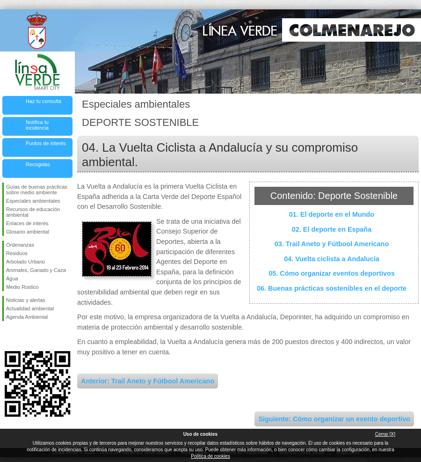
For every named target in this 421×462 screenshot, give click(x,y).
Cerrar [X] (385, 434)
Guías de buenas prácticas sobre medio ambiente (36, 189)
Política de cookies (210, 456)
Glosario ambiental (27, 232)
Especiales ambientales (33, 201)
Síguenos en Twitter (23, 336)
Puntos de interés (46, 143)
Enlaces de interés (27, 223)
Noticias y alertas (25, 300)
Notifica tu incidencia (37, 125)
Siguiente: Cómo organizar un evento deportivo (334, 419)
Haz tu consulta (43, 101)
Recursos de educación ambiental (33, 212)
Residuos (17, 253)
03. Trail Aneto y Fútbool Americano (332, 244)
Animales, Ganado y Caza (36, 270)
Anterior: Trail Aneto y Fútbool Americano (147, 381)
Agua (12, 278)
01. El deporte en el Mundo (331, 214)
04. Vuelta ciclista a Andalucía (331, 259)
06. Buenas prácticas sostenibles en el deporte (331, 288)
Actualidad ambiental (30, 308)
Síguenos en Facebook (8, 336)
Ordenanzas (20, 245)
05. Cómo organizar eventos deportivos (332, 273)
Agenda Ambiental (27, 317)
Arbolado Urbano (25, 261)
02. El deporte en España (331, 229)
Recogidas (38, 164)
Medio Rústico (22, 287)
